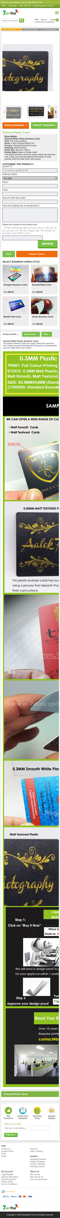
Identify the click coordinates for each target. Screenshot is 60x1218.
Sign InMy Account (46, 20)
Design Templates (37, 1162)
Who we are (35, 1174)
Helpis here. (37, 20)
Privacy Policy (7, 1182)
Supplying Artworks (38, 1159)
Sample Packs (7, 1151)
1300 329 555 (25, 6)
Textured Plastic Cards (16, 132)
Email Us (34, 1149)
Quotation (12, 6)
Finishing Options (37, 1166)
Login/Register (7, 1174)
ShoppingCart (55, 20)
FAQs (3, 1154)
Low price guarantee (39, 1179)
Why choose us (36, 1177)
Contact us (5, 1149)
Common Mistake (37, 1164)
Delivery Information (9, 1177)
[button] (56, 112)
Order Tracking (36, 1151)
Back (8, 254)
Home (3, 6)
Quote (4, 1156)
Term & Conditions (9, 1184)
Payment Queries (8, 1179)
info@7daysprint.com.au (43, 6)
